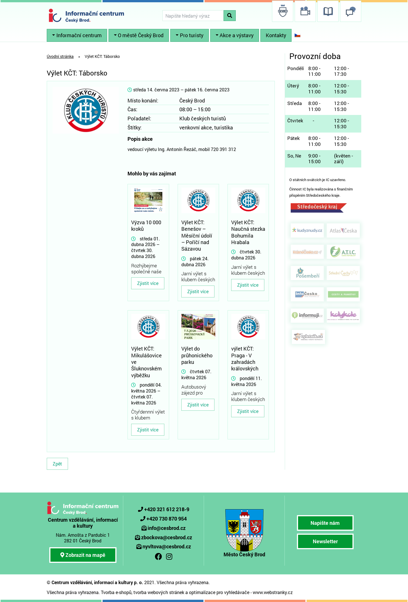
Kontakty (276, 35)
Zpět (57, 464)
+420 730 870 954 (166, 518)
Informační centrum (79, 35)
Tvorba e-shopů (116, 592)
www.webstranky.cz (273, 592)
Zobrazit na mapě (82, 554)
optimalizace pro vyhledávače (219, 592)
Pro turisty (191, 35)
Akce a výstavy (237, 35)
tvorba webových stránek (158, 592)
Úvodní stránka (60, 56)
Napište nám (325, 522)
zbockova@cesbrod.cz (166, 537)
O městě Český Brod (140, 35)
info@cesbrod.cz (167, 528)
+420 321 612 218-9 (166, 509)
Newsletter (325, 541)
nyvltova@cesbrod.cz (167, 546)
